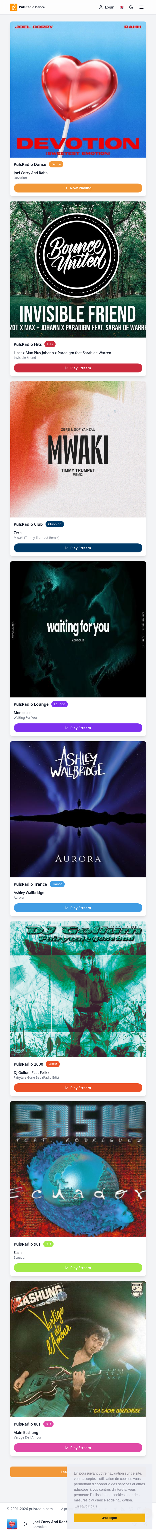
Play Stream (78, 368)
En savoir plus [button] (86, 1506)
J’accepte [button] (109, 1518)
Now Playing (78, 188)
